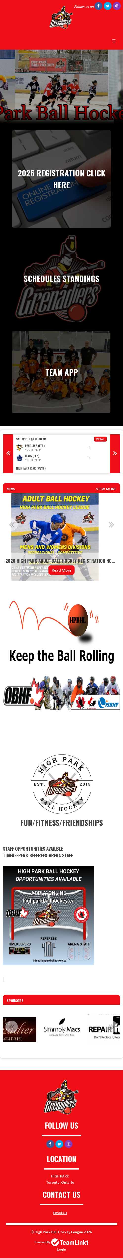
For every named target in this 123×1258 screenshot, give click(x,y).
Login (61, 1249)
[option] (61, 454)
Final (100, 439)
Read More (62, 569)
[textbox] (61, 480)
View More (106, 489)
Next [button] (115, 453)
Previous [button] (8, 453)
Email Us (60, 1213)
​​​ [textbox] (61, 881)
